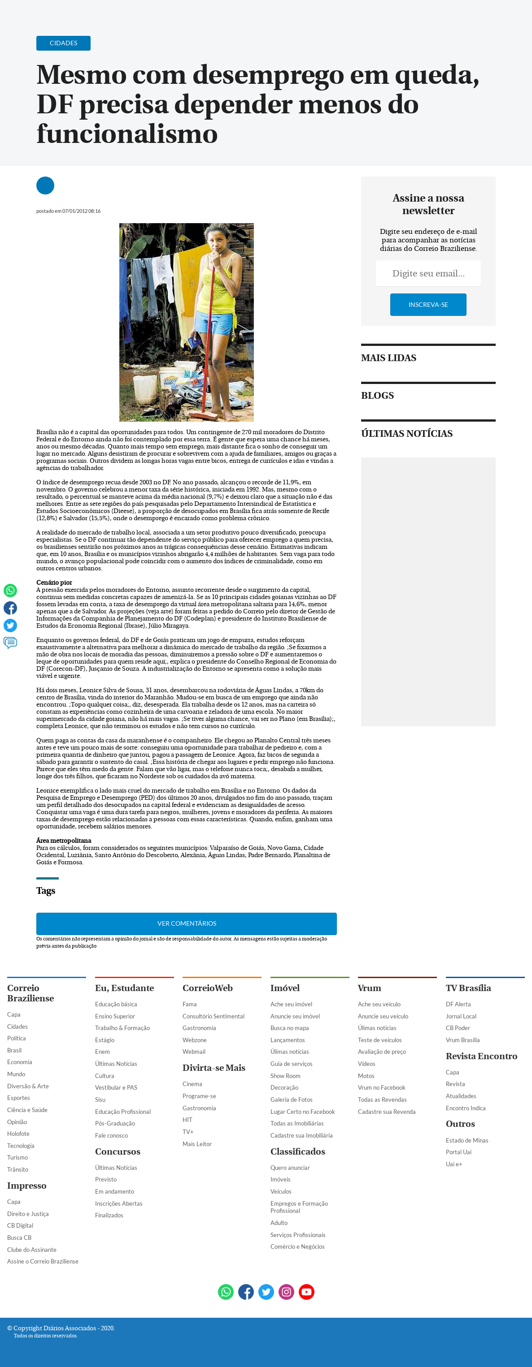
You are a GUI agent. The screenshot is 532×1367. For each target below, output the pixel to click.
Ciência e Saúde (27, 1109)
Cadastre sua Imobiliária (301, 1135)
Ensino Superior (115, 1016)
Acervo (223, 12)
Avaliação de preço (382, 1051)
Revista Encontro (482, 1056)
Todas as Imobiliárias (297, 1123)
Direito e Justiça (28, 1213)
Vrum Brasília (463, 1040)
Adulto (279, 1222)
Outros (460, 1124)
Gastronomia (199, 1027)
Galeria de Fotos (291, 1099)
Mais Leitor (197, 1143)
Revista (455, 1083)
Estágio (104, 1040)
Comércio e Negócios (297, 1246)
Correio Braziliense (30, 993)
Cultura (104, 1075)
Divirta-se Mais (214, 1068)
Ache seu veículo (379, 1004)
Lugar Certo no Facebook (302, 1111)
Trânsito (17, 1169)
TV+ (188, 1131)
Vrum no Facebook (382, 1087)
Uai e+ (454, 1164)
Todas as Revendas (382, 1099)
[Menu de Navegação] (24, 11)
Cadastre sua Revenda (387, 1111)
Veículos (281, 1191)
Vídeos (366, 1063)
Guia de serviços (291, 1063)
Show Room (285, 1075)
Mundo (16, 1074)
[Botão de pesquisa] (50, 11)
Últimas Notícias (116, 1063)
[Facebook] (467, 15)
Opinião (17, 1122)
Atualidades (461, 1096)
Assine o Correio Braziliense (42, 1261)
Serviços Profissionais (298, 1234)
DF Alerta (458, 1004)
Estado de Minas (467, 1140)
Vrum (369, 988)
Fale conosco (111, 1135)
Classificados (297, 1152)
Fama (190, 1004)
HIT (187, 1119)
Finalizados (109, 1215)
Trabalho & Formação (122, 1027)
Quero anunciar (290, 1167)
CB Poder (458, 1027)
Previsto (106, 1179)
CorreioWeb (208, 988)
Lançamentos (287, 1040)
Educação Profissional (123, 1111)
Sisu (100, 1099)
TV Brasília (468, 988)
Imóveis (280, 1179)
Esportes (18, 1097)
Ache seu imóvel (291, 1004)
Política (16, 1038)
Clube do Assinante (32, 1249)
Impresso (27, 1186)
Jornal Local (461, 1016)
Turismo (17, 1157)
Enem (102, 1051)
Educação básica (116, 1004)
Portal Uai (458, 1152)
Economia (19, 1061)
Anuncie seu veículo (383, 1016)
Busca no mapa (289, 1027)
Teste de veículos (380, 1040)
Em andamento (114, 1191)
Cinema (192, 1083)
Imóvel (285, 988)
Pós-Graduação (115, 1123)
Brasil (14, 1050)
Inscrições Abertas (119, 1203)
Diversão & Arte (28, 1086)
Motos (366, 1075)
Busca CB (19, 1237)
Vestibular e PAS (116, 1087)
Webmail (194, 1051)
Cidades (17, 1026)
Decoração (284, 1087)
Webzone (195, 1040)
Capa (14, 1014)
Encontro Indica (466, 1108)
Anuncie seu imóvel (295, 1016)
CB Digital (20, 1225)
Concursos (117, 1152)
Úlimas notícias (289, 1051)
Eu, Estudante (124, 988)
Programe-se (199, 1096)
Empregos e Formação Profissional (299, 1207)
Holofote (18, 1133)
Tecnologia (21, 1145)
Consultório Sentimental (213, 1016)
